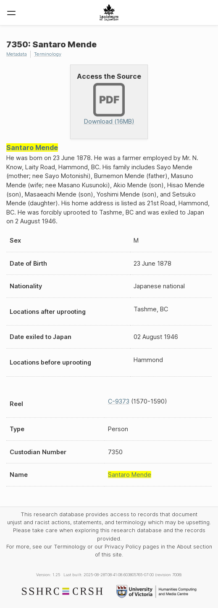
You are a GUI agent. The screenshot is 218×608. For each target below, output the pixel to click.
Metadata (16, 54)
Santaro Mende (32, 147)
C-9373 (118, 401)
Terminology (47, 54)
